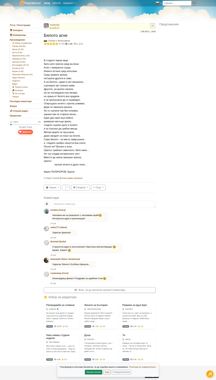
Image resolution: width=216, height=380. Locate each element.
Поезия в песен (20, 87)
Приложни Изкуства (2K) (22, 74)
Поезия (51, 41)
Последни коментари (21, 101)
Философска (64, 41)
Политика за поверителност (142, 367)
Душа (87, 335)
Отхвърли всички (121, 372)
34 (52, 28)
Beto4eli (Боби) (58, 241)
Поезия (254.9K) (19, 46)
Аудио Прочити (18, 78)
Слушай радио (19, 111)
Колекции (17, 90)
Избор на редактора (22, 43)
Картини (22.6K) (18, 62)
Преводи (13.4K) (19, 59)
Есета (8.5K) (17, 52)
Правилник (15, 115)
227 (56, 28)
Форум (13, 106)
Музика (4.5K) (18, 71)
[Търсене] (193, 3)
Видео (14, 84)
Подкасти (16, 81)
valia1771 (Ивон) (58, 227)
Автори (56, 3)
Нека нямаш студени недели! (57, 336)
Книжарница (18, 35)
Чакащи (15, 97)
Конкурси (16, 30)
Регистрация (23, 25)
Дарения (25, 132)
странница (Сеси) (59, 273)
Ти (123, 335)
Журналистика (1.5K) (21, 56)
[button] (159, 3)
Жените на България (96, 305)
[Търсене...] (177, 3)
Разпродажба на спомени (60, 305)
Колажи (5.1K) (18, 68)
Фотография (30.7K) (20, 65)
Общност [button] (69, 3)
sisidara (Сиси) (58, 210)
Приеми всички (93, 372)
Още (107, 372)
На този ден (18, 93)
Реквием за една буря (134, 305)
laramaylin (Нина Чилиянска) (65, 259)
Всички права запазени (71, 178)
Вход (12, 25)
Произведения (17, 40)
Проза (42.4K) (18, 49)
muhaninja (55, 25)
